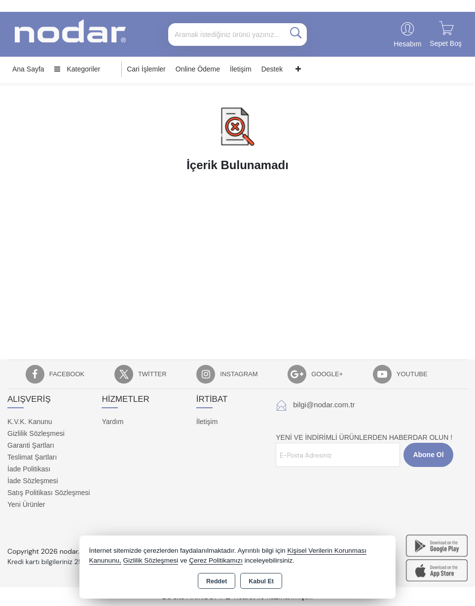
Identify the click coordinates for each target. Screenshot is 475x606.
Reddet (216, 581)
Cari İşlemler (146, 69)
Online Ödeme (198, 69)
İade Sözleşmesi (32, 481)
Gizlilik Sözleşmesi (36, 433)
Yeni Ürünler (26, 504)
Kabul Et (261, 581)
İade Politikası (28, 469)
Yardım (112, 422)
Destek (272, 69)
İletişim (241, 69)
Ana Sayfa (28, 69)
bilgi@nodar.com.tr (324, 404)
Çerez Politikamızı (216, 560)
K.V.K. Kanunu (29, 422)
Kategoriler (77, 69)
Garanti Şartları (30, 445)
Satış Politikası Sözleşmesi (48, 493)
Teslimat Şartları (32, 457)
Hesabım (407, 44)
